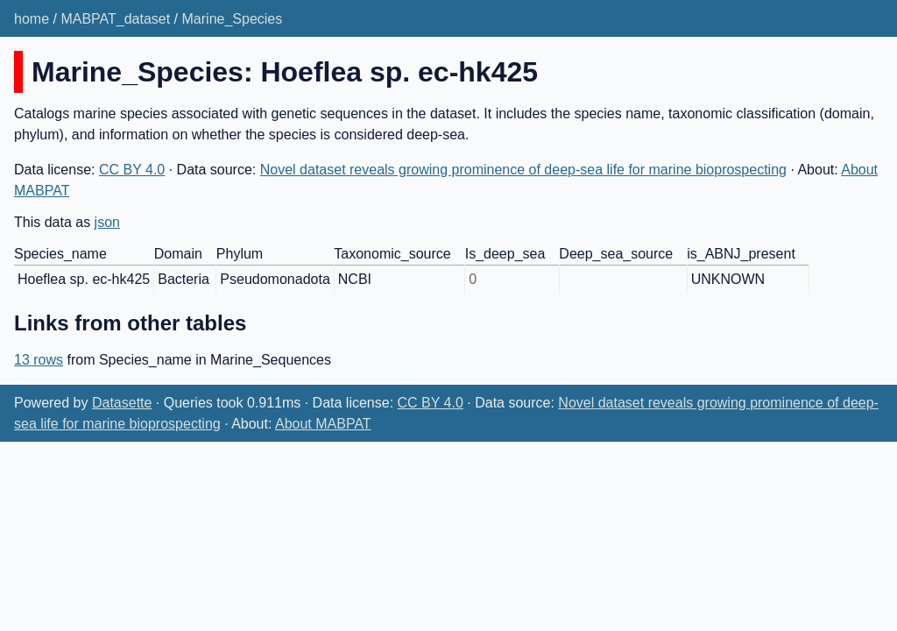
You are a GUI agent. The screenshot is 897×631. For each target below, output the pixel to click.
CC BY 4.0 (132, 169)
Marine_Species (232, 18)
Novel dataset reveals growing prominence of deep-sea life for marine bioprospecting (523, 169)
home (31, 18)
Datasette (122, 402)
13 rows (38, 359)
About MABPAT (323, 423)
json (107, 222)
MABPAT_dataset (115, 18)
